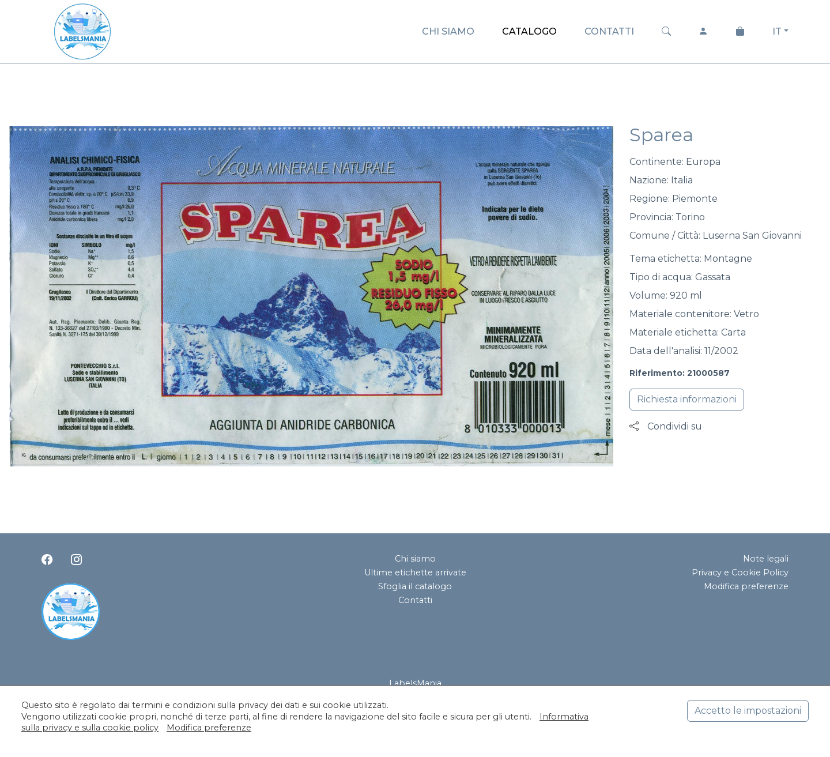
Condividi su (665, 426)
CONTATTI (609, 31)
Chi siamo (415, 558)
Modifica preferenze (746, 586)
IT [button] (777, 31)
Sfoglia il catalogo (415, 586)
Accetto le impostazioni (748, 710)
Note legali (765, 558)
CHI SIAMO (448, 31)
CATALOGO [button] (529, 31)
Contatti (415, 600)
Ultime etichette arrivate (415, 572)
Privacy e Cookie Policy (740, 572)
